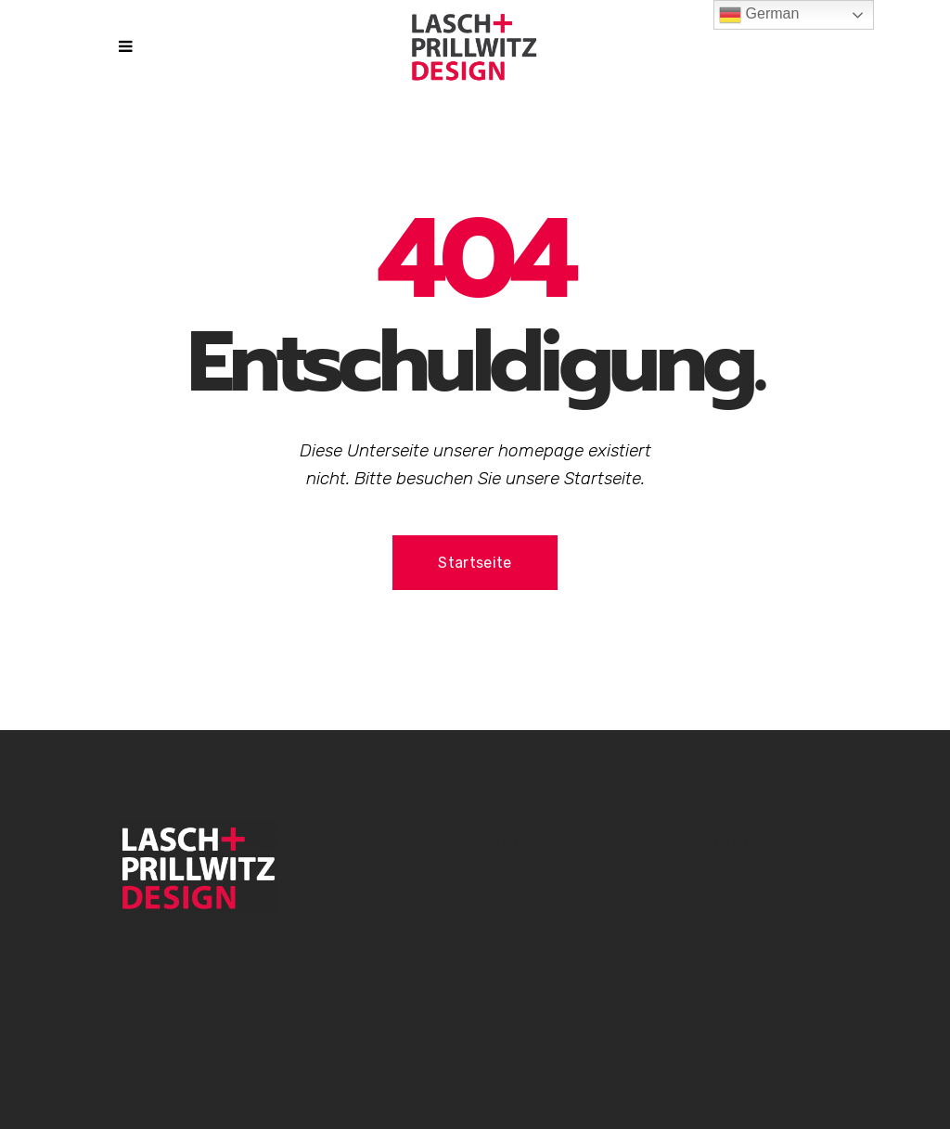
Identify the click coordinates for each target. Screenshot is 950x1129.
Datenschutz (527, 944)
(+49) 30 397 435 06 (366, 935)
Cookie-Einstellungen (552, 973)
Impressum (523, 915)
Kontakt (511, 886)
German (759, 15)
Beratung (716, 839)
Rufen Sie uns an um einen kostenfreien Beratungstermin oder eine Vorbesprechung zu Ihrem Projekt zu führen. (746, 935)
